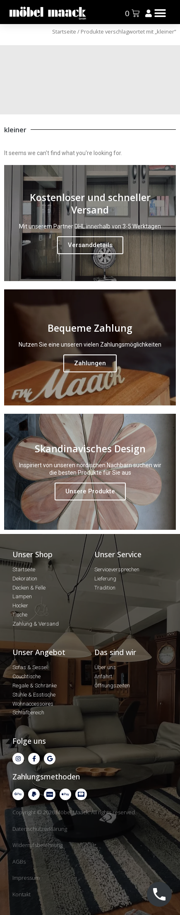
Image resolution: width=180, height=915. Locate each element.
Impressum (26, 877)
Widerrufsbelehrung (37, 845)
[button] (160, 13)
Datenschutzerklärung (39, 828)
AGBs (19, 861)
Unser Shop (32, 554)
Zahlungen (90, 363)
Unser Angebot (38, 652)
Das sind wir (115, 652)
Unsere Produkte (90, 491)
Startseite (64, 31)
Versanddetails (90, 245)
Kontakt (21, 894)
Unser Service (118, 554)
